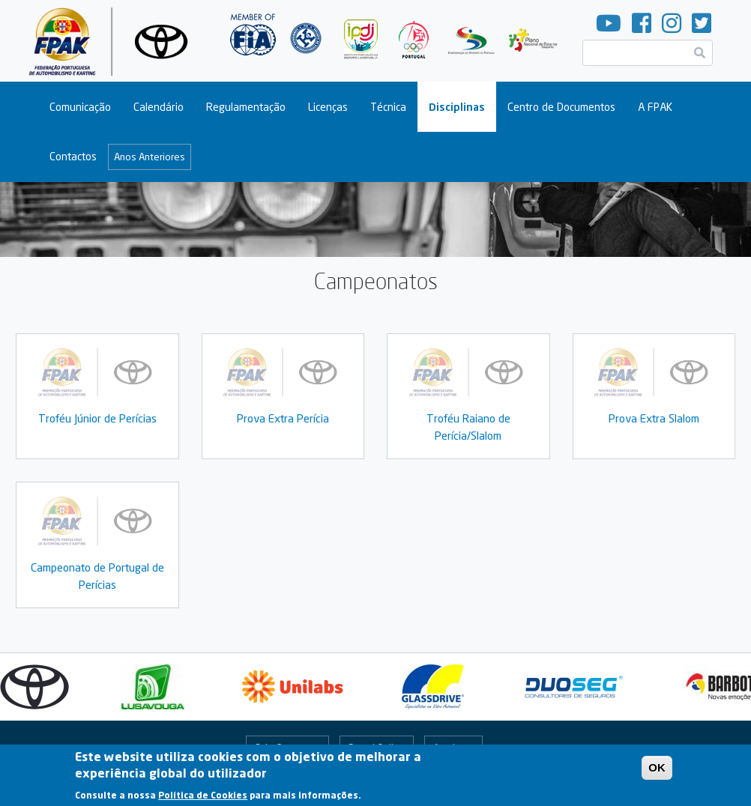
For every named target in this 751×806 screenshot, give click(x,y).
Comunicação (80, 106)
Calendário (158, 106)
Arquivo (449, 748)
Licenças (328, 106)
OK (657, 772)
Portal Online (377, 748)
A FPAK (655, 106)
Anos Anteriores (149, 157)
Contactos (73, 156)
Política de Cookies (202, 799)
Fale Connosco (287, 748)
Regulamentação (246, 106)
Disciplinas (457, 106)
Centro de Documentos (561, 106)
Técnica (388, 106)
